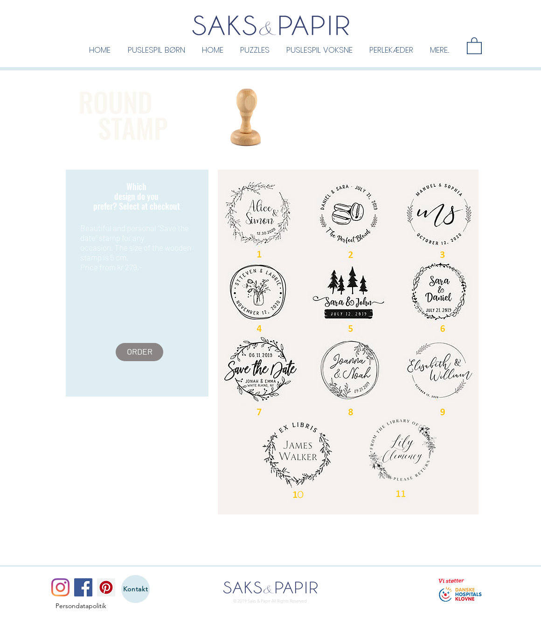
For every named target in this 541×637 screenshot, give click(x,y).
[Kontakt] (135, 589)
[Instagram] (60, 587)
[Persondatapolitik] (81, 606)
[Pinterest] (106, 587)
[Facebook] (83, 587)
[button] (156, 49)
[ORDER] (139, 352)
